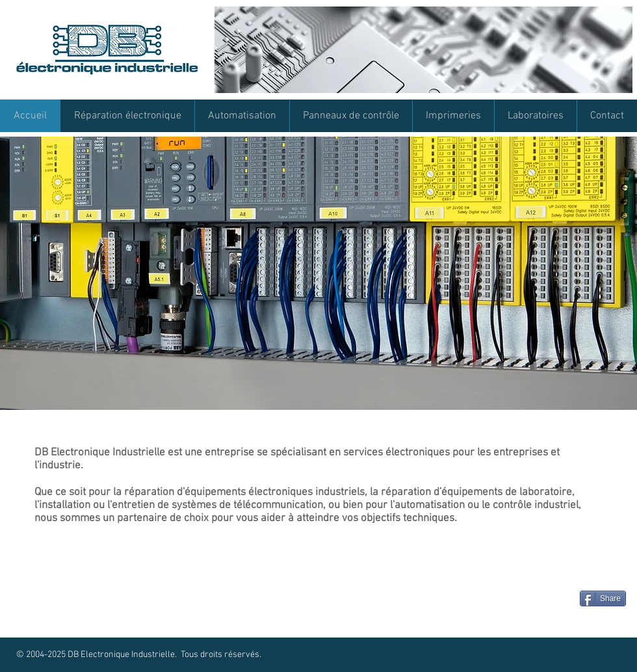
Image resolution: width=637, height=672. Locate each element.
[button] (318, 273)
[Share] (603, 598)
